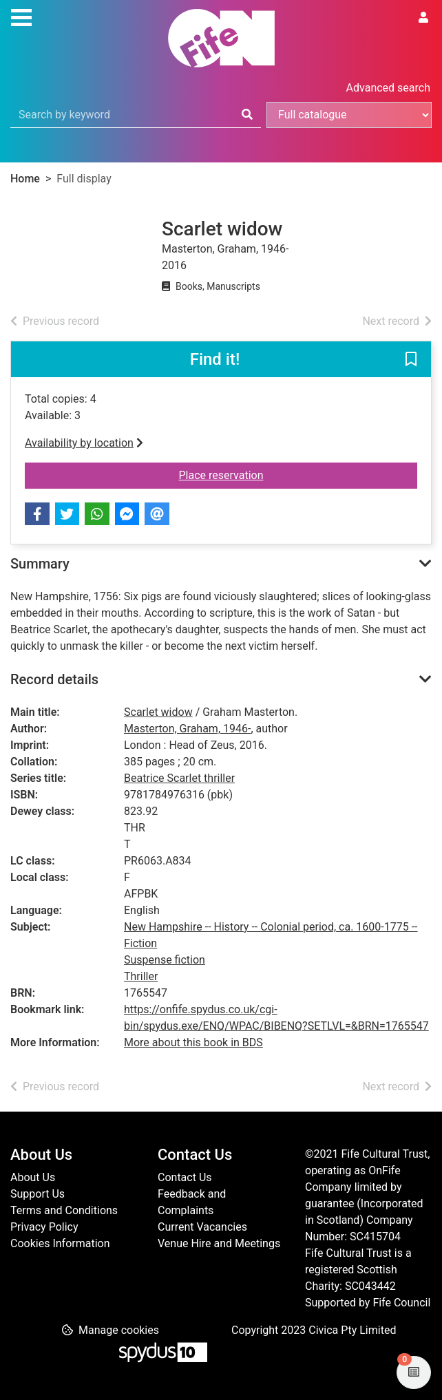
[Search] (247, 115)
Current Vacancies (202, 1226)
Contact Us (185, 1177)
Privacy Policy (44, 1226)
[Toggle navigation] (21, 16)
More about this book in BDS (193, 1042)
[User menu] (423, 18)
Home (25, 178)
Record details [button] (54, 679)
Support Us (37, 1193)
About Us (32, 1177)
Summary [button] (40, 563)
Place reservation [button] (263, 474)
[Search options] (349, 115)
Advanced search (388, 87)
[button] (411, 360)
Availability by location (84, 442)
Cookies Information (60, 1243)
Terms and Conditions (64, 1210)
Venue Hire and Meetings (219, 1243)
